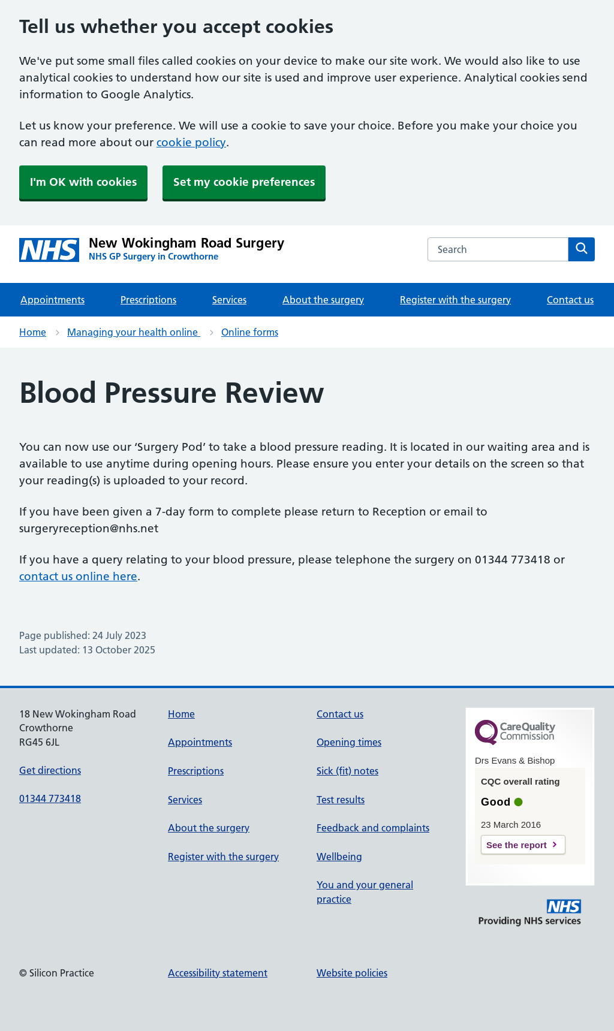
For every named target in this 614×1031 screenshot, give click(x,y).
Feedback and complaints (373, 828)
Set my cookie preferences (244, 182)
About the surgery (323, 300)
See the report (516, 845)
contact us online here (78, 576)
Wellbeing (339, 857)
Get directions (50, 770)
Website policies (352, 973)
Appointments (52, 300)
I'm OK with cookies (83, 182)
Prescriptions (148, 300)
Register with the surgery (455, 300)
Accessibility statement (217, 973)
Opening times (349, 742)
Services (229, 300)
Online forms (249, 332)
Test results (341, 800)
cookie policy (191, 142)
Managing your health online (133, 332)
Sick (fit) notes (347, 771)
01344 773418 (50, 798)
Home (32, 332)
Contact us (570, 300)
